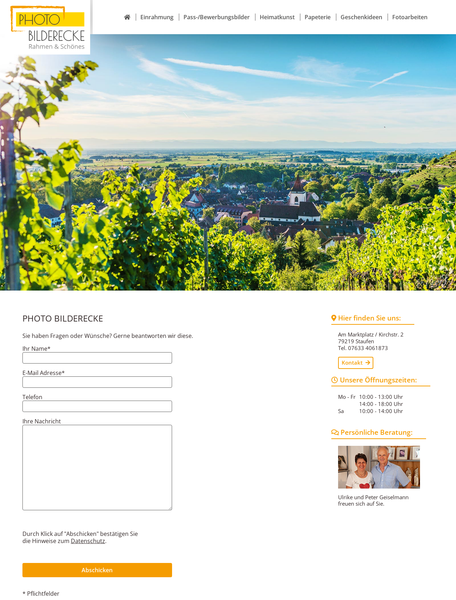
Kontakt (356, 345)
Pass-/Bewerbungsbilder (216, 8)
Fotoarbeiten (410, 8)
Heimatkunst (277, 8)
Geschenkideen (361, 8)
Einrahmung (156, 8)
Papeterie (318, 8)
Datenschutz (88, 524)
